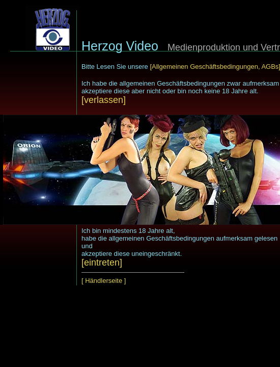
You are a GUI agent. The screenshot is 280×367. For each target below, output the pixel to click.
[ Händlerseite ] (103, 280)
